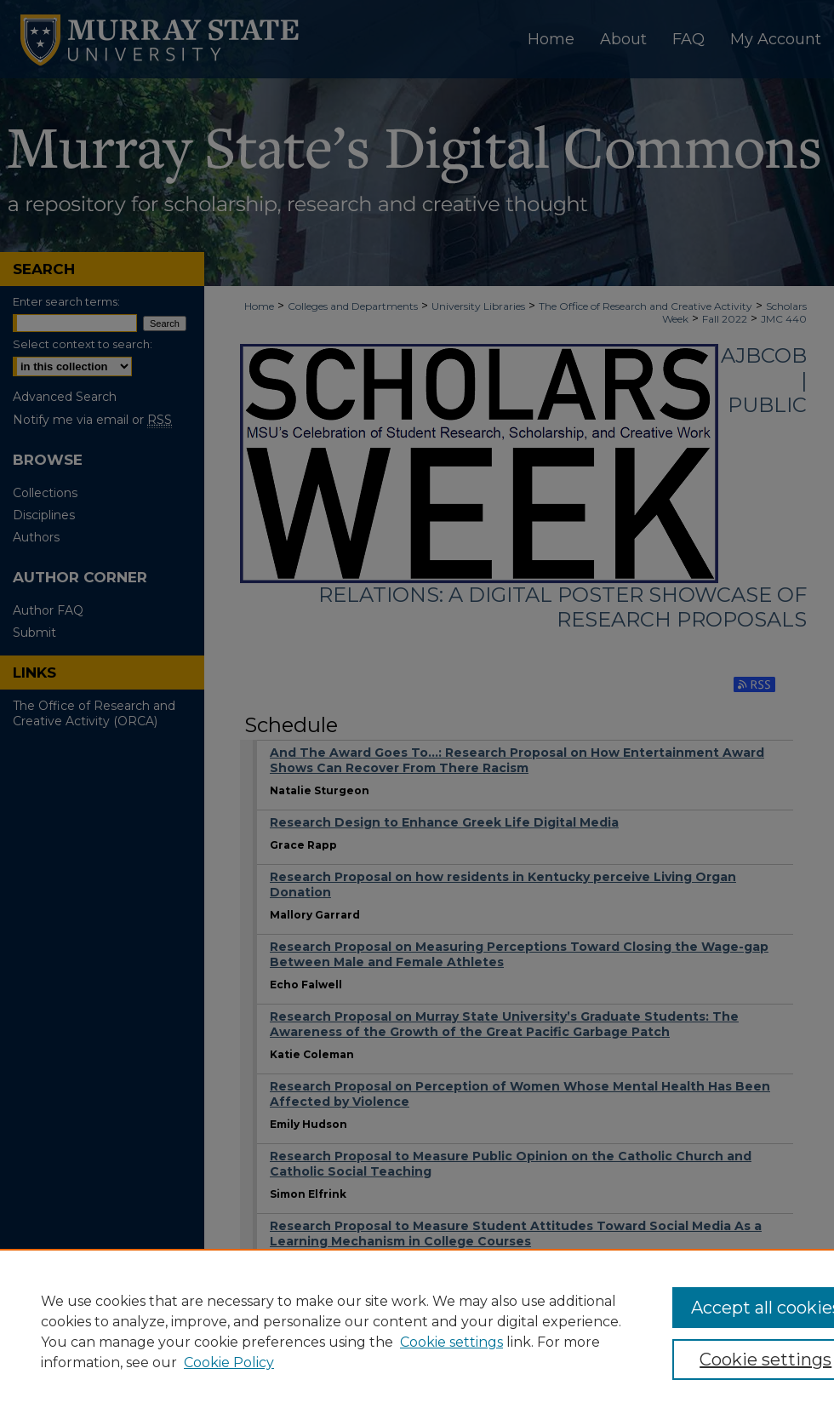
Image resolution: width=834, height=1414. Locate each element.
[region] (417, 1331)
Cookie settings (451, 1342)
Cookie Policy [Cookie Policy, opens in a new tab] (229, 1362)
